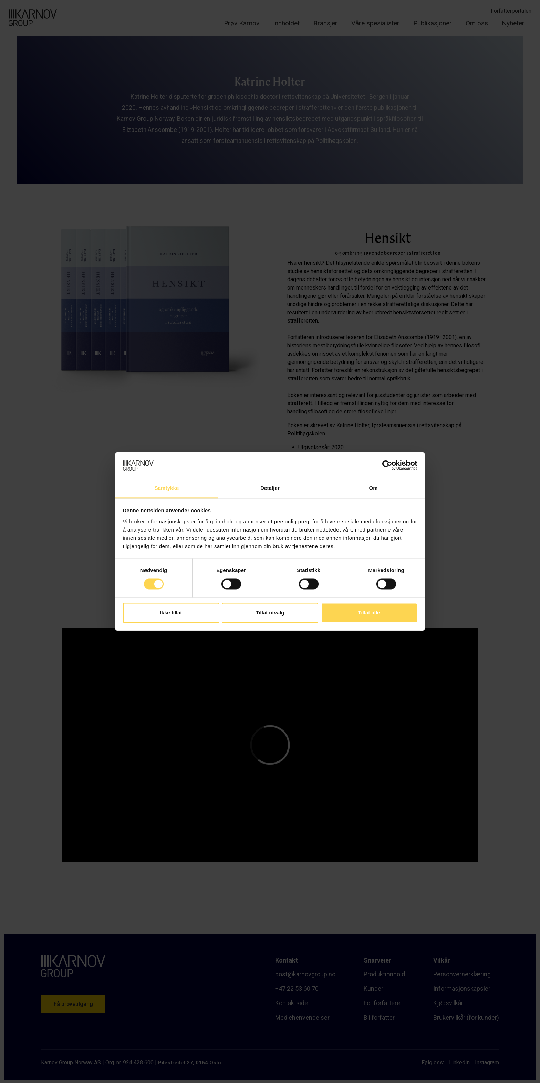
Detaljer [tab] (270, 488)
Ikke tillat (171, 613)
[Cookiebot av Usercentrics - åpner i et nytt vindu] (387, 465)
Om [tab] (373, 488)
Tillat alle (369, 613)
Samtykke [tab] (167, 488)
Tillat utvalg (270, 613)
